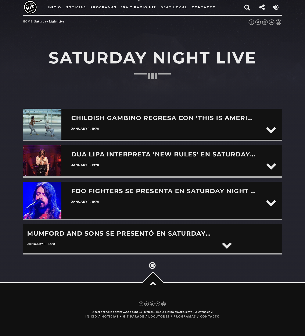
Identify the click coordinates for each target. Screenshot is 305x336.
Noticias (110, 317)
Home (27, 21)
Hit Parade (133, 317)
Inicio (91, 317)
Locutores (158, 317)
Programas (184, 317)
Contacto (210, 317)
